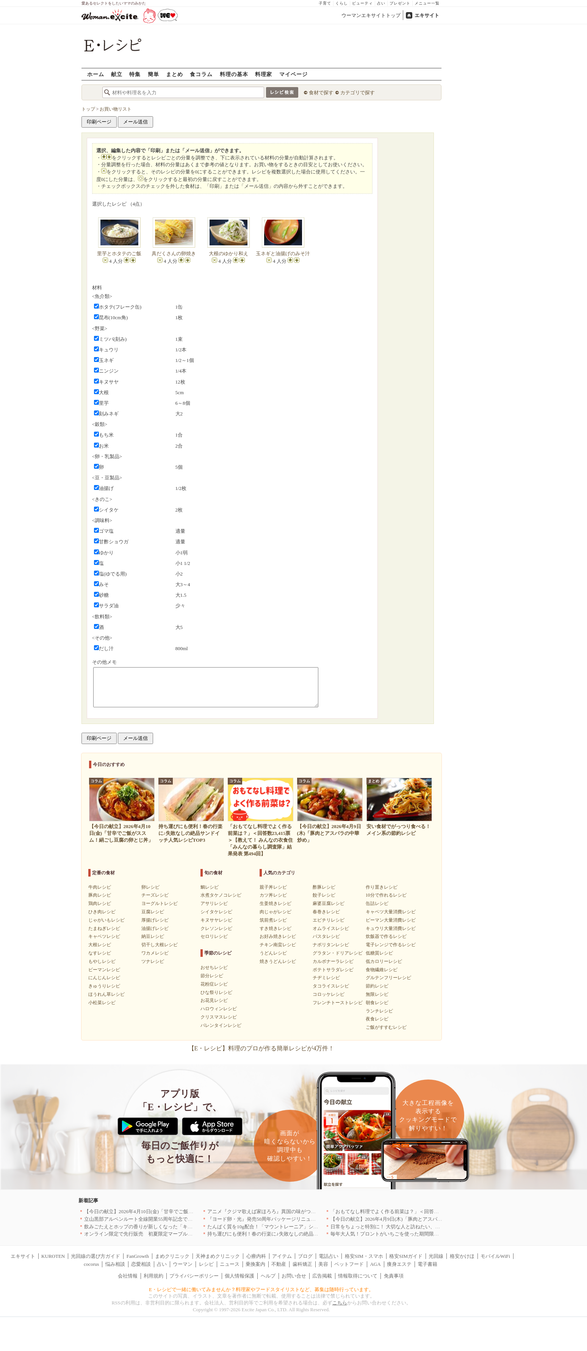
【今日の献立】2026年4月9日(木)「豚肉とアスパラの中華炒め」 (401, 1219)
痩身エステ (399, 1264)
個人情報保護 (239, 1276)
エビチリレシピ (328, 920)
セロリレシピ (214, 936)
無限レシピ (377, 994)
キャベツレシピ (104, 936)
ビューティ (362, 3)
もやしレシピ (102, 961)
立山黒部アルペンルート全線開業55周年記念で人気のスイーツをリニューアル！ (172, 1219)
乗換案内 (255, 1264)
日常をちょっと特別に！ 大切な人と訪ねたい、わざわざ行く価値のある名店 (414, 1226)
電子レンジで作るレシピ (391, 944)
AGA (375, 1264)
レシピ (206, 1264)
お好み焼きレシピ (278, 936)
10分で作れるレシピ (386, 895)
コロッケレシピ (328, 994)
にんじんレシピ (104, 977)
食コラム (201, 74)
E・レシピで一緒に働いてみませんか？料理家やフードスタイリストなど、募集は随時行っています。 (261, 1289)
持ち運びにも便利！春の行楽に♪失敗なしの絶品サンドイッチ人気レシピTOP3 (293, 1234)
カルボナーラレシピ (333, 961)
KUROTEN (53, 1256)
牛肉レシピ (99, 887)
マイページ (293, 74)
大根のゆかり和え (228, 253)
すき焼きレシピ (275, 928)
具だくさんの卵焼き (174, 253)
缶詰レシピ (377, 903)
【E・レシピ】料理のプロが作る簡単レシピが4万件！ (261, 1048)
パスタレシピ (326, 936)
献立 (116, 74)
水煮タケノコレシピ (220, 895)
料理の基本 (234, 74)
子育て (325, 3)
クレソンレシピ (216, 928)
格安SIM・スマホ (364, 1256)
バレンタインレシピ (220, 1025)
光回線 (436, 1256)
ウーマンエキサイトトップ (371, 15)
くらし (341, 3)
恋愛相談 (141, 1264)
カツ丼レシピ (273, 895)
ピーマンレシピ (104, 969)
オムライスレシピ (331, 928)
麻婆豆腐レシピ (328, 903)
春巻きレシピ (326, 911)
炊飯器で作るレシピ (386, 936)
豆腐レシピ (152, 911)
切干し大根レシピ (159, 944)
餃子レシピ (324, 895)
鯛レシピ (209, 887)
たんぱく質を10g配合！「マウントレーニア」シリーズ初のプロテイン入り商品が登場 (302, 1226)
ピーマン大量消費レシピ (391, 920)
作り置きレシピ (382, 887)
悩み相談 (115, 1264)
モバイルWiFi (495, 1256)
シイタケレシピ (216, 911)
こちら (339, 1303)
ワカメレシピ (155, 953)
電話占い (328, 1256)
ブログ (305, 1256)
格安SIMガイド (406, 1256)
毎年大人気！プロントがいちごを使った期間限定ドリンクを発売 (401, 1234)
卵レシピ (150, 887)
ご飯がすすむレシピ (386, 1027)
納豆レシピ (152, 936)
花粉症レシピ (214, 984)
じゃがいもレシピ (106, 920)
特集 (135, 74)
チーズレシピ (155, 895)
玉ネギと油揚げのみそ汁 (283, 253)
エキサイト (427, 15)
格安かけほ (462, 1256)
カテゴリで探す (357, 92)
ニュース (229, 1264)
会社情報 (128, 1276)
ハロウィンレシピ (218, 1008)
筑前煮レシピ (273, 920)
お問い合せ (294, 1276)
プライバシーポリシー (194, 1276)
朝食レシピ (377, 1002)
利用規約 (153, 1276)
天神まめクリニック (218, 1256)
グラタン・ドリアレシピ (338, 953)
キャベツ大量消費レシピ (391, 911)
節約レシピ (377, 986)
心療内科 (256, 1256)
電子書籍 (427, 1264)
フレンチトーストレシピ (338, 1002)
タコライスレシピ (331, 986)
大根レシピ (99, 944)
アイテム (282, 1256)
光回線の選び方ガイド (95, 1256)
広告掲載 (322, 1276)
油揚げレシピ (155, 928)
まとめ (174, 74)
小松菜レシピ (102, 1002)
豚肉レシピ (99, 895)
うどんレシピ (273, 953)
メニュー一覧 (427, 3)
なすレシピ (99, 953)
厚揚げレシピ (155, 920)
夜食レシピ (377, 1019)
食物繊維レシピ (382, 969)
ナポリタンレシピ (331, 944)
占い (381, 3)
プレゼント (400, 3)
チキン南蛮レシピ (278, 944)
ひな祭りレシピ (216, 992)
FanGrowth (138, 1256)
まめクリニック (172, 1256)
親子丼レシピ (273, 887)
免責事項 (394, 1276)
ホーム (95, 74)
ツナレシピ (152, 961)
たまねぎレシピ (104, 928)
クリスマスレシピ (218, 1017)
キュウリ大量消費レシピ (391, 928)
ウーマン (183, 1264)
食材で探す (321, 92)
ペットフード (349, 1264)
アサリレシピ (214, 903)
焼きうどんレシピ (278, 961)
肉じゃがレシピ (275, 911)
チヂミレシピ (326, 977)
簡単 (153, 74)
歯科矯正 (302, 1264)
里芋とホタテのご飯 (119, 253)
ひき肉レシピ (102, 911)
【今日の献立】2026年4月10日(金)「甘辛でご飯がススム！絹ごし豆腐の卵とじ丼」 (175, 1211)
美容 (323, 1264)
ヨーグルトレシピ (159, 903)
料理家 (263, 74)
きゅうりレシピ (104, 986)
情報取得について (357, 1276)
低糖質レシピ (379, 953)
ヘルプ (268, 1276)
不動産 (278, 1264)
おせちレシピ (214, 967)
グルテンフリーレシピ (388, 977)
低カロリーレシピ (384, 961)
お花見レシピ (214, 1000)
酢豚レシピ (324, 887)
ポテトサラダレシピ (333, 969)
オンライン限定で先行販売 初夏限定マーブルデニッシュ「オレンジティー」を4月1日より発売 (190, 1234)
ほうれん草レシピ (106, 994)
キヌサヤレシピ (216, 920)
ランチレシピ (379, 1011)
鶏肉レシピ (99, 903)
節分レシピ (211, 975)
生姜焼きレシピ (275, 903)
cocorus (91, 1264)
